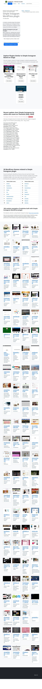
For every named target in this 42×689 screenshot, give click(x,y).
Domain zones (36, 681)
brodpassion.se (7, 452)
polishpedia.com (16, 399)
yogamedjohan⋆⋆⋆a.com (35, 382)
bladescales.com (35, 524)
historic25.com (16, 307)
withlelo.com (26, 540)
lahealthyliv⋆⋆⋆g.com (7, 272)
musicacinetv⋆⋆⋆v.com (16, 273)
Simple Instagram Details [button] (11, 44)
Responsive (27, 203)
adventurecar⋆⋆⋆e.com (35, 575)
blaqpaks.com (16, 361)
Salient (7, 211)
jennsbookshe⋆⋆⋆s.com (7, 468)
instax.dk (15, 540)
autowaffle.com (7, 240)
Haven (26, 198)
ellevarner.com (7, 610)
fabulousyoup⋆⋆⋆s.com (35, 557)
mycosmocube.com (16, 435)
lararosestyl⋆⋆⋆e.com (16, 661)
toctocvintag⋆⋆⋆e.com (35, 468)
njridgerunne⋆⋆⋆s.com (35, 344)
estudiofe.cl (35, 626)
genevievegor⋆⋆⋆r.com (26, 505)
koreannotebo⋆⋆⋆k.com (25, 557)
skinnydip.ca (35, 256)
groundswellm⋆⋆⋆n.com (26, 257)
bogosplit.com (7, 417)
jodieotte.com (26, 452)
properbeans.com (7, 399)
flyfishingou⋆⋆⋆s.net (26, 435)
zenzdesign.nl (26, 272)
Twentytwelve (9, 196)
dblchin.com (25, 343)
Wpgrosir (26, 209)
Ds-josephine (9, 209)
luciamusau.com (16, 417)
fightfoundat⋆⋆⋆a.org (35, 610)
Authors (14, 3)
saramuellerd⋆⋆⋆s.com (26, 575)
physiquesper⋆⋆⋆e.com (6, 627)
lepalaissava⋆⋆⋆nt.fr (26, 592)
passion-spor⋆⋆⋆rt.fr (35, 662)
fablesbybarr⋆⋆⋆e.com (35, 241)
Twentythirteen (28, 196)
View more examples (33, 221)
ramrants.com (16, 486)
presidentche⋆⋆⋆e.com (26, 382)
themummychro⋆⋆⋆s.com (7, 575)
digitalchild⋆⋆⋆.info (16, 256)
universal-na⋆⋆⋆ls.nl (35, 272)
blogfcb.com (7, 643)
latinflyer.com (25, 626)
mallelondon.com (16, 574)
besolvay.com (7, 540)
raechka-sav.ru (25, 524)
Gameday (26, 207)
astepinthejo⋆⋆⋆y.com (26, 468)
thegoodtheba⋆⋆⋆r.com (26, 418)
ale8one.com (7, 343)
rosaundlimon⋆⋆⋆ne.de (16, 453)
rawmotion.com (7, 381)
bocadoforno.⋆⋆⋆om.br (35, 436)
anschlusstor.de (16, 610)
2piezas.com (16, 240)
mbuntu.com (7, 592)
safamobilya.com (35, 452)
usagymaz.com (35, 592)
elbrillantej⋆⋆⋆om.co (26, 610)
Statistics (23, 3)
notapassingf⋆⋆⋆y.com (16, 644)
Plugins (10, 3)
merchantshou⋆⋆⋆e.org (35, 418)
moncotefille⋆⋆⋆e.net (26, 289)
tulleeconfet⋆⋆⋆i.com (35, 308)
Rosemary (27, 192)
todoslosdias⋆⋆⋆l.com (25, 308)
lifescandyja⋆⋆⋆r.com (26, 240)
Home (23, 10)
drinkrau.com (7, 524)
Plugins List (27, 10)
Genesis (8, 192)
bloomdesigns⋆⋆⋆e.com (7, 290)
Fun (25, 205)
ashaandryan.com (26, 325)
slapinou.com (35, 643)
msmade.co (7, 256)
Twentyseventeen (9, 205)
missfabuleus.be (7, 486)
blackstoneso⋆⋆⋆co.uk (16, 505)
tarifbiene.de (25, 486)
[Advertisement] (30, 22)
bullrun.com (16, 592)
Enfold (7, 203)
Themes (5, 3)
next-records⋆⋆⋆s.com (6, 362)
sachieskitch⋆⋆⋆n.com (35, 326)
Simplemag (8, 194)
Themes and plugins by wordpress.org (11, 42)
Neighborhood (9, 207)
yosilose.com (7, 556)
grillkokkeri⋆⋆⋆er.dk (26, 361)
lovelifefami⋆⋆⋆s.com (16, 524)
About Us (36, 683)
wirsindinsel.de (25, 399)
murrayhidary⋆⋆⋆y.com (7, 326)
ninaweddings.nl (7, 435)
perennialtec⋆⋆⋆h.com (16, 627)
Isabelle (26, 201)
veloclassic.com (35, 486)
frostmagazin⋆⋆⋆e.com (7, 308)
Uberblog (26, 211)
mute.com (35, 540)
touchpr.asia (16, 325)
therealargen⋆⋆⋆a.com (35, 505)
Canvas (26, 194)
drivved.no (16, 467)
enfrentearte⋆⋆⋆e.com (16, 344)
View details (9, 80)
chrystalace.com (16, 289)
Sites (19, 3)
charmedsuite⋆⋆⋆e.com (35, 400)
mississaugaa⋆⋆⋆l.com (16, 382)
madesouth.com (35, 361)
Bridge (7, 198)
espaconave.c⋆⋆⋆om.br (35, 290)
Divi (7, 201)
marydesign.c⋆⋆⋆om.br (26, 644)
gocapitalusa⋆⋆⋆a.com (7, 662)
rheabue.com (25, 661)
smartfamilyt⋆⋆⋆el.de (7, 504)
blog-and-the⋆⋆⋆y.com (16, 557)
